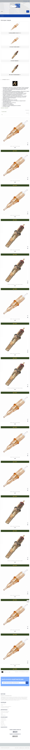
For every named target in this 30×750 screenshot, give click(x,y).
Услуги (2, 705)
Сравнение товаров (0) (4, 107)
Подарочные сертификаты (5, 711)
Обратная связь (3, 715)
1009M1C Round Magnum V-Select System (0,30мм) (14, 560)
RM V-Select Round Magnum (15, 74)
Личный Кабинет (3, 718)
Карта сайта (2, 723)
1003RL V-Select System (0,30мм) (15, 146)
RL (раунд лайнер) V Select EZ (15, 33)
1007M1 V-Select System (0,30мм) (15, 353)
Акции (2, 713)
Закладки (2, 721)
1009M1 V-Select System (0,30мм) (15, 526)
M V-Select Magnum (15, 60)
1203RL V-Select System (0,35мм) (15, 180)
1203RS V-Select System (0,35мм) (15, 215)
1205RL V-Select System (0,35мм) (15, 422)
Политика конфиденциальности (6, 706)
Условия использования (5, 707)
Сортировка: (27, 110)
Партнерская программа (4, 712)
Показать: (27, 113)
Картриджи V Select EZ (5, 79)
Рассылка (2, 722)
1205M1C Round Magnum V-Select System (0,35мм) (14, 284)
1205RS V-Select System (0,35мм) (15, 457)
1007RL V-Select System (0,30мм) (15, 491)
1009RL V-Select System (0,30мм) (15, 664)
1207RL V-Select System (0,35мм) (15, 595)
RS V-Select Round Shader (15, 46)
